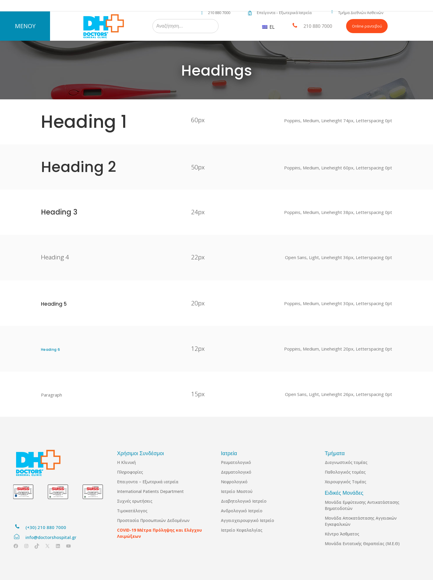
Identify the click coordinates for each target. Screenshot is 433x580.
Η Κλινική (126, 462)
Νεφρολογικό (234, 481)
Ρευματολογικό (236, 462)
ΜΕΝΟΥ (25, 26)
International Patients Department (150, 491)
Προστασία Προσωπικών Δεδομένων (153, 520)
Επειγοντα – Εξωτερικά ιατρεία (147, 481)
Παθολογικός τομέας (345, 472)
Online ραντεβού (367, 26)
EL (268, 27)
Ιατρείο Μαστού (236, 491)
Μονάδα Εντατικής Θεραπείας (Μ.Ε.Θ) (362, 543)
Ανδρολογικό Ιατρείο (241, 510)
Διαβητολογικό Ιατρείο (244, 501)
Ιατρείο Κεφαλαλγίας (241, 530)
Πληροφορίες (130, 472)
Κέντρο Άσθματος (342, 534)
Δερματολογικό (236, 472)
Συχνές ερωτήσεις (134, 501)
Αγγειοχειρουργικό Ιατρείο (247, 520)
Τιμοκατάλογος (132, 510)
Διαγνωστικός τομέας (346, 462)
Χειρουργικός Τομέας (345, 481)
